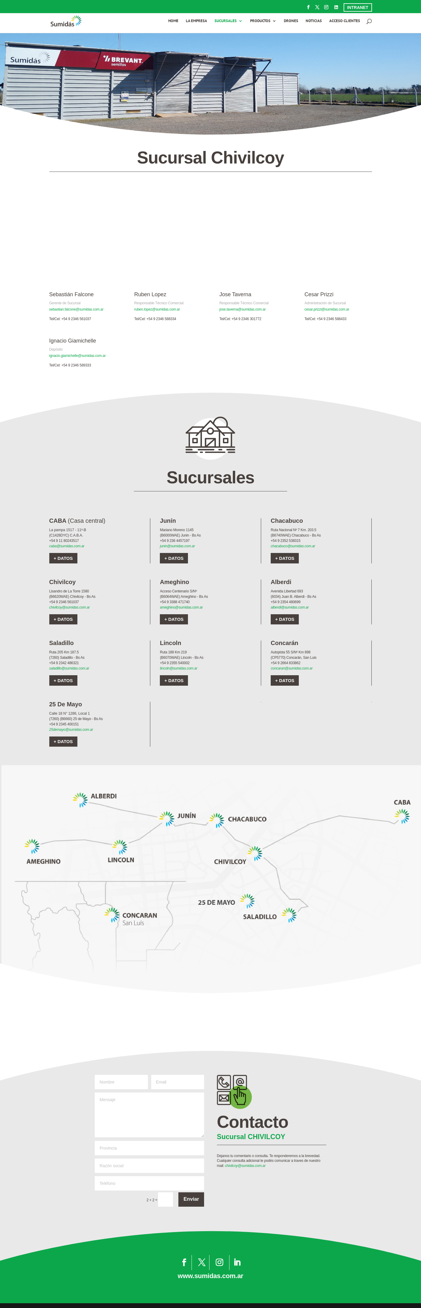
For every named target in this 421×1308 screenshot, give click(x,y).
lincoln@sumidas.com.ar (178, 668)
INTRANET (357, 7)
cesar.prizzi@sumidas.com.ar (326, 309)
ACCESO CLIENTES (344, 21)
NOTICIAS (314, 21)
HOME (173, 21)
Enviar (191, 1199)
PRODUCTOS (260, 21)
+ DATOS (63, 558)
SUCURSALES (226, 21)
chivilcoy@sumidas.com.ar (69, 607)
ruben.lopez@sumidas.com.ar (157, 309)
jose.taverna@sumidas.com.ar (242, 309)
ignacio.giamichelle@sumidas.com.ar (77, 356)
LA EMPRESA (196, 21)
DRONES (291, 21)
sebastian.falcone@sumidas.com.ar (76, 309)
